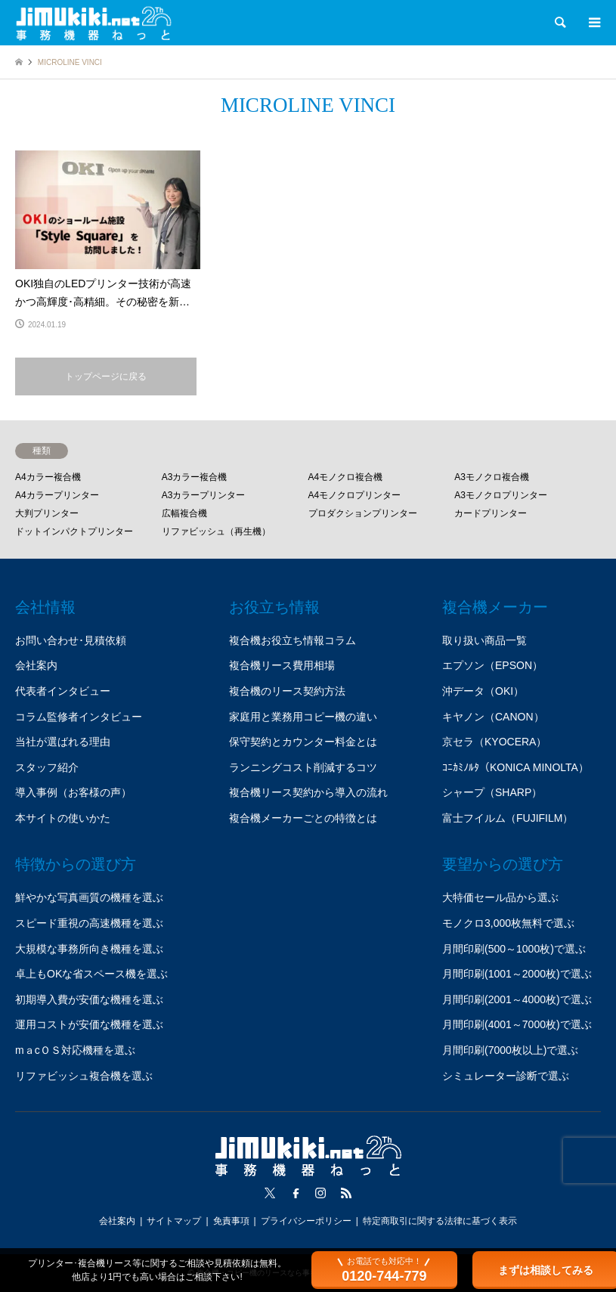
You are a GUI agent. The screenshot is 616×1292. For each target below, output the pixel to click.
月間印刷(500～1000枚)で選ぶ (514, 949)
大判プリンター (47, 513)
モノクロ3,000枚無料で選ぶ (508, 923)
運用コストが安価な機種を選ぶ (89, 1024)
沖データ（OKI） (483, 691)
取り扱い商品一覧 (484, 640)
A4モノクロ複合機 (345, 477)
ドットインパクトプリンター (74, 531)
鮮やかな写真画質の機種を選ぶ (89, 897)
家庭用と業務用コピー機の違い (303, 717)
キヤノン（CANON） (493, 717)
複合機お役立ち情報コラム (292, 640)
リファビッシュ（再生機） (216, 531)
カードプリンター (490, 513)
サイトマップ (174, 1221)
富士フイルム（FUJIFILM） (507, 818)
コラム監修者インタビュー (78, 717)
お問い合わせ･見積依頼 (70, 640)
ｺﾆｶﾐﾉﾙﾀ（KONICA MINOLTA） (515, 767)
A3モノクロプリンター (500, 495)
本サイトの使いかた (62, 818)
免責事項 (231, 1221)
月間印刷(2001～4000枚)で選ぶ (517, 999)
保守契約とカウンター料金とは (303, 742)
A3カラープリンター (204, 495)
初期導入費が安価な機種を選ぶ (89, 999)
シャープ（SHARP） (492, 792)
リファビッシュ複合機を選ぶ (84, 1076)
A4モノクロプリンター (354, 495)
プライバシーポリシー (306, 1221)
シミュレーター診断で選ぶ (505, 1076)
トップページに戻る (106, 376)
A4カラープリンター (57, 495)
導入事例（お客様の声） (73, 792)
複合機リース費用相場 (282, 665)
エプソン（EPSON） (492, 665)
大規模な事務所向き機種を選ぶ (89, 949)
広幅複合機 (184, 513)
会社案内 (36, 665)
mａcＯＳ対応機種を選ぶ (75, 1050)
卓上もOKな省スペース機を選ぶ (91, 974)
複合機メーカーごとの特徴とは (303, 818)
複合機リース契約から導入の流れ (308, 792)
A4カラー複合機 (48, 477)
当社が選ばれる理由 (62, 742)
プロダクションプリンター (362, 513)
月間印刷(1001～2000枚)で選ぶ (517, 974)
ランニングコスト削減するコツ (303, 767)
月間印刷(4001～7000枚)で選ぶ (517, 1024)
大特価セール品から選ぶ (500, 897)
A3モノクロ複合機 (491, 477)
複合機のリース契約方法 (287, 691)
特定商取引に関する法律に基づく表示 (440, 1221)
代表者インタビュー (62, 691)
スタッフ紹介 (47, 767)
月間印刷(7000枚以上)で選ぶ (510, 1050)
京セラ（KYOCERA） (494, 742)
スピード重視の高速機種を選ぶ (89, 923)
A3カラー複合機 (195, 477)
